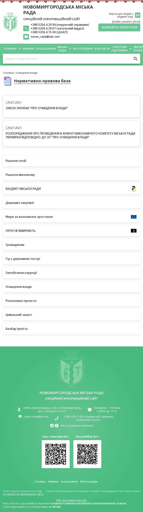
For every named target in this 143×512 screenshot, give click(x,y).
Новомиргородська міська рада (58, 9)
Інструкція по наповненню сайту (23, 494)
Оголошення (69, 481)
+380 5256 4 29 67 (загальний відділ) (57, 28)
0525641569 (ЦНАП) (88, 420)
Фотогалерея (89, 481)
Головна (8, 73)
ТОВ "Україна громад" (129, 491)
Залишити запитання (119, 27)
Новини (53, 481)
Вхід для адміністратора (71, 500)
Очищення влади (26, 73)
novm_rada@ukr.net (45, 37)
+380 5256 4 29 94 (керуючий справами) (60, 25)
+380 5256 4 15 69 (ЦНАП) (49, 32)
